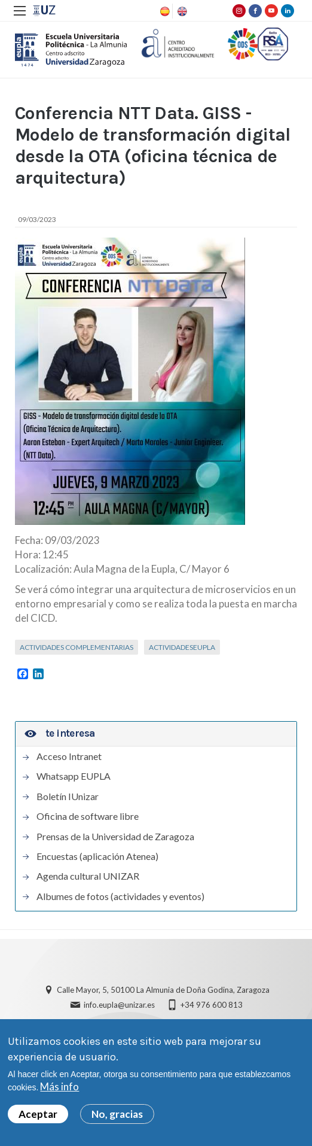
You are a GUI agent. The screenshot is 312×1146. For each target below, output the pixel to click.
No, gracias (117, 1114)
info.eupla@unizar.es (119, 1006)
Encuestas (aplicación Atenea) (97, 857)
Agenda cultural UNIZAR (87, 877)
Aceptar (38, 1114)
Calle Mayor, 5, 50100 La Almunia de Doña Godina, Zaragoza (163, 991)
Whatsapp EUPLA (73, 777)
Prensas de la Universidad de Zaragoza (115, 837)
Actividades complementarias (76, 647)
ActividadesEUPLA (182, 647)
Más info (59, 1087)
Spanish (163, 11)
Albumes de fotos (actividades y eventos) (120, 897)
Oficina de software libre (87, 817)
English (181, 11)
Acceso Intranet (69, 757)
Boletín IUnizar (67, 797)
